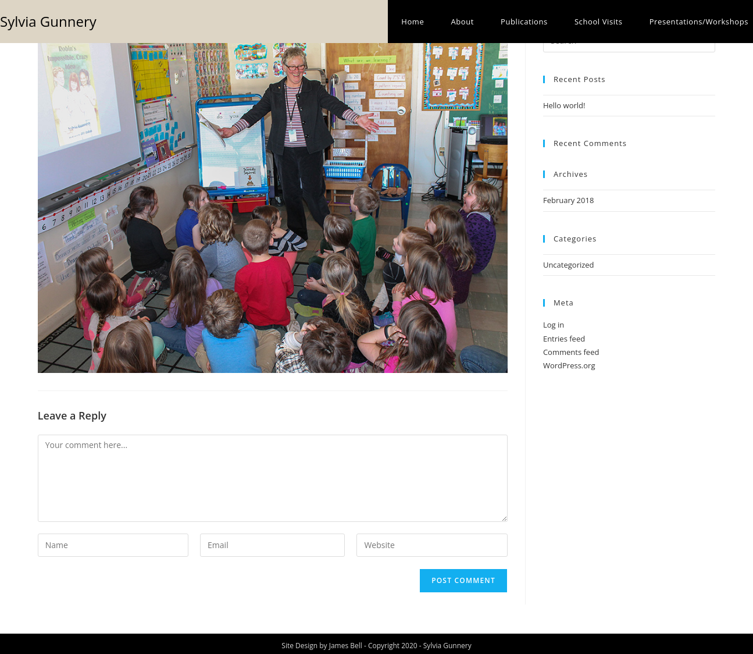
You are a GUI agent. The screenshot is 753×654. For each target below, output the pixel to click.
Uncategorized (568, 265)
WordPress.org (569, 365)
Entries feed (564, 338)
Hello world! (564, 105)
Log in (553, 324)
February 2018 (568, 200)
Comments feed (571, 352)
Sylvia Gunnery (48, 21)
